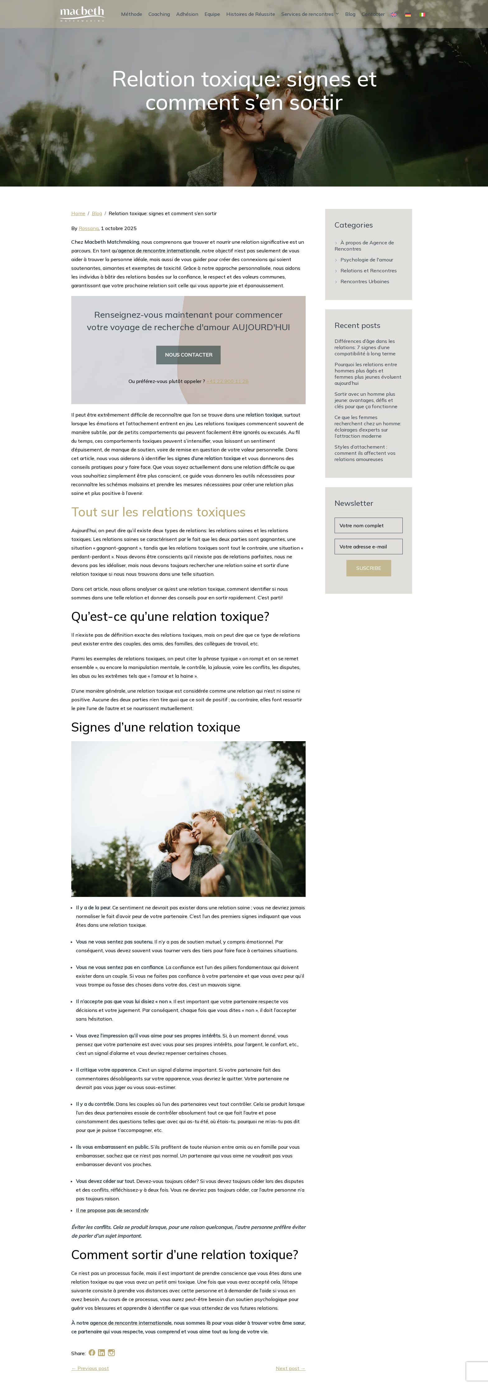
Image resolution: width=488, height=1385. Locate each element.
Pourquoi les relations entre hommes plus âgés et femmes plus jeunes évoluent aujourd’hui (368, 373)
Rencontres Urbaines (364, 281)
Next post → (291, 1368)
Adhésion (187, 14)
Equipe (212, 14)
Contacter (373, 14)
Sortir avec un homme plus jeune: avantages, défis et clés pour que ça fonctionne (366, 400)
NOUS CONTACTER (188, 355)
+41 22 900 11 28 (227, 381)
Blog (350, 14)
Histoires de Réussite (250, 14)
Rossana (89, 228)
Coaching (159, 14)
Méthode (131, 14)
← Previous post (90, 1368)
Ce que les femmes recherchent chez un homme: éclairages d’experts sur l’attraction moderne (368, 426)
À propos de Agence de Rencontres (364, 245)
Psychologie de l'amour (366, 259)
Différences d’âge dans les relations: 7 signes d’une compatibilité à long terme (365, 347)
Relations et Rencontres (368, 270)
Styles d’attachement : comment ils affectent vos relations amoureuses (365, 453)
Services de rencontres (310, 14)
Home (78, 213)
